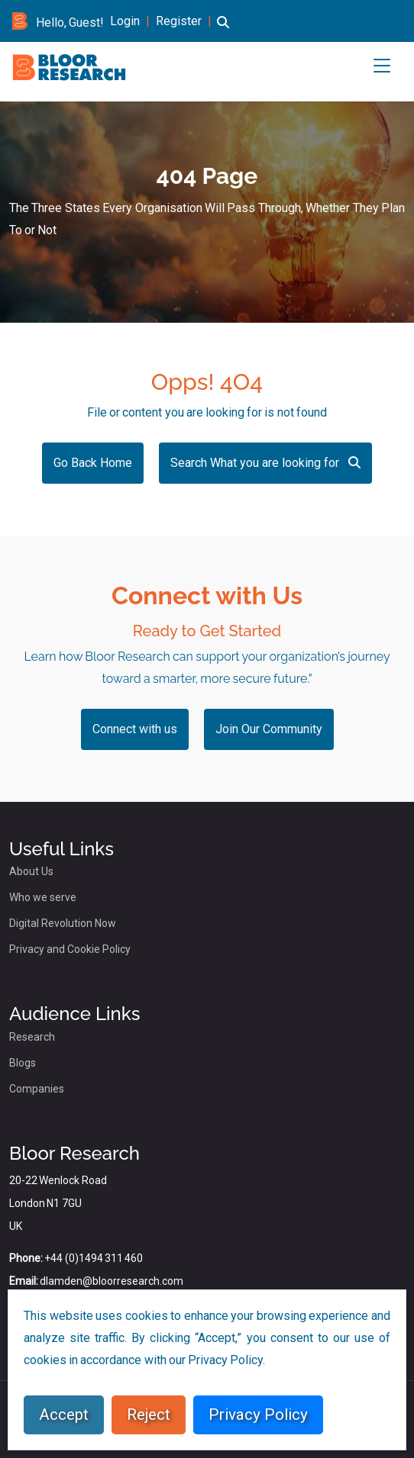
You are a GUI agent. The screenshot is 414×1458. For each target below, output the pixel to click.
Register (179, 21)
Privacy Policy (258, 1414)
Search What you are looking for (265, 462)
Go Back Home (92, 462)
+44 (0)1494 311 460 (93, 1258)
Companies (36, 1088)
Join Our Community (268, 729)
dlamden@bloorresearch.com (111, 1281)
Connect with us (134, 729)
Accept (64, 1414)
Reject (148, 1414)
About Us (31, 871)
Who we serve (42, 897)
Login (125, 21)
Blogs (22, 1062)
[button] (223, 31)
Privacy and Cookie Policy (70, 949)
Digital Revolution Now (62, 923)
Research (32, 1037)
